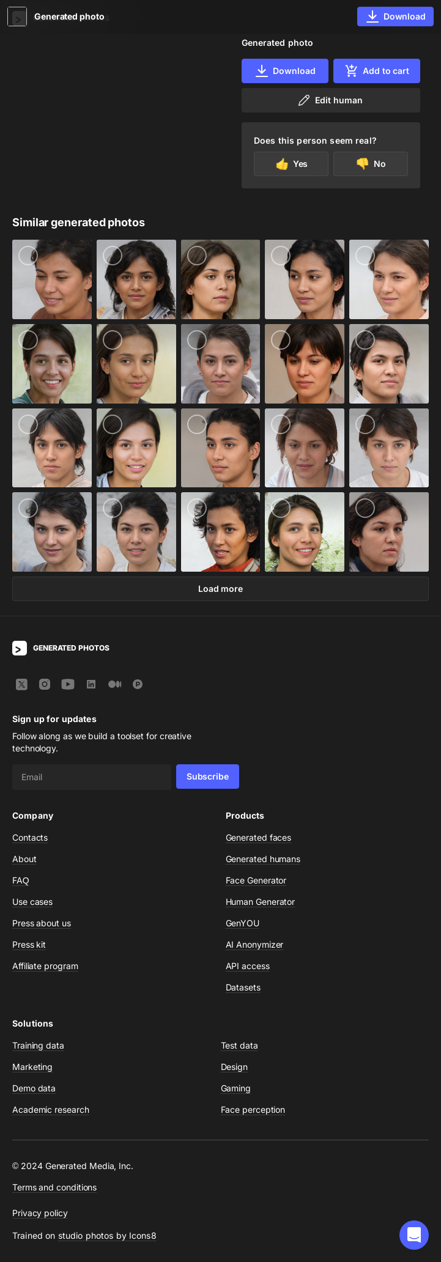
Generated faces (259, 837)
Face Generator (256, 880)
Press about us (41, 923)
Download (284, 71)
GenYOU (243, 923)
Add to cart (376, 71)
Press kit (29, 944)
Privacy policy (40, 1213)
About (24, 859)
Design (234, 1066)
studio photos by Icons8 (107, 1235)
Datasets (243, 987)
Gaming (236, 1088)
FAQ (20, 880)
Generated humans (263, 859)
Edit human (329, 100)
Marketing (32, 1066)
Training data (38, 1045)
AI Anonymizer (255, 944)
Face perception (253, 1109)
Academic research (50, 1109)
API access (248, 966)
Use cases (32, 901)
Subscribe (208, 776)
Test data (239, 1045)
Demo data (34, 1088)
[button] (414, 1235)
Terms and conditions (54, 1187)
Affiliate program (45, 966)
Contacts (30, 837)
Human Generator (260, 901)
